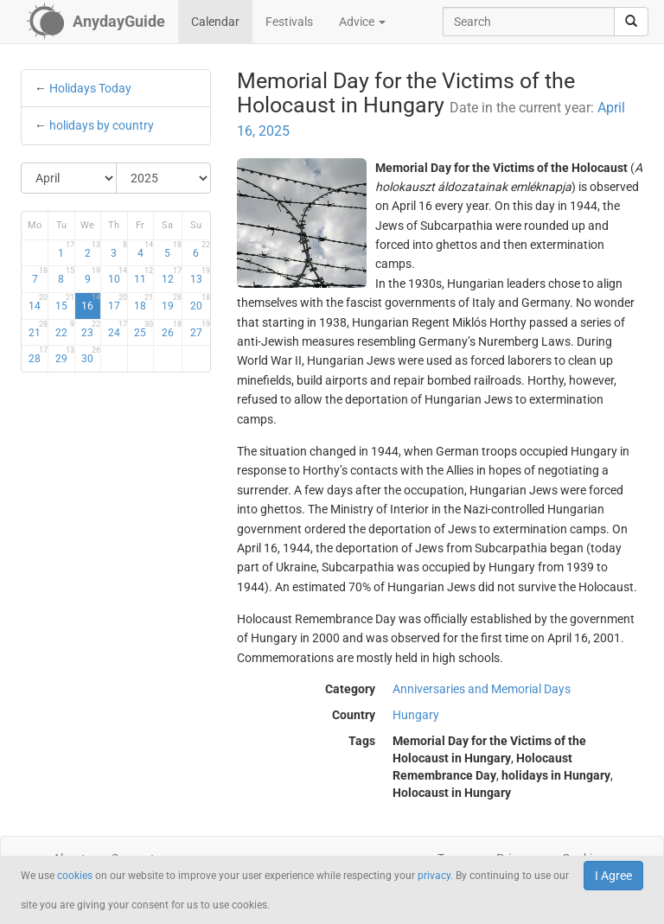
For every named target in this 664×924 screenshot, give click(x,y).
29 (64, 355)
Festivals (289, 22)
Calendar (215, 22)
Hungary (416, 715)
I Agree (613, 876)
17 (117, 302)
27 (200, 329)
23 (90, 329)
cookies (75, 876)
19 (172, 302)
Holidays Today (90, 88)
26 (172, 329)
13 (200, 275)
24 (117, 329)
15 (64, 302)
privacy (434, 876)
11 (143, 275)
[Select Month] (69, 178)
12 (172, 275)
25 (143, 329)
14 (38, 302)
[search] (631, 21)
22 (64, 329)
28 (38, 355)
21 (38, 329)
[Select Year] (164, 178)
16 (90, 302)
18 (143, 302)
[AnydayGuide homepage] (95, 21)
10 (117, 275)
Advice (362, 22)
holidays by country (101, 125)
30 (90, 355)
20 (200, 302)
